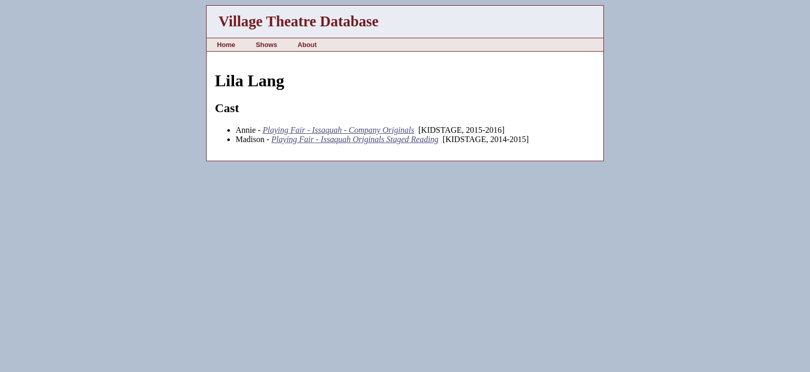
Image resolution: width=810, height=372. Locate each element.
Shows (266, 45)
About (307, 45)
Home (226, 45)
